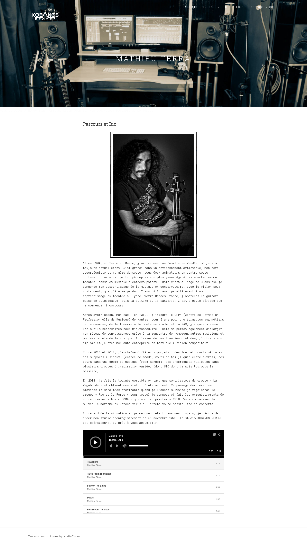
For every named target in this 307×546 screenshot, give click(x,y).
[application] (153, 444)
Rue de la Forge (232, 7)
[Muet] (124, 446)
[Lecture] (96, 442)
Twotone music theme (43, 536)
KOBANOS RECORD (264, 7)
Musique (191, 7)
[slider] (138, 446)
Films (207, 7)
